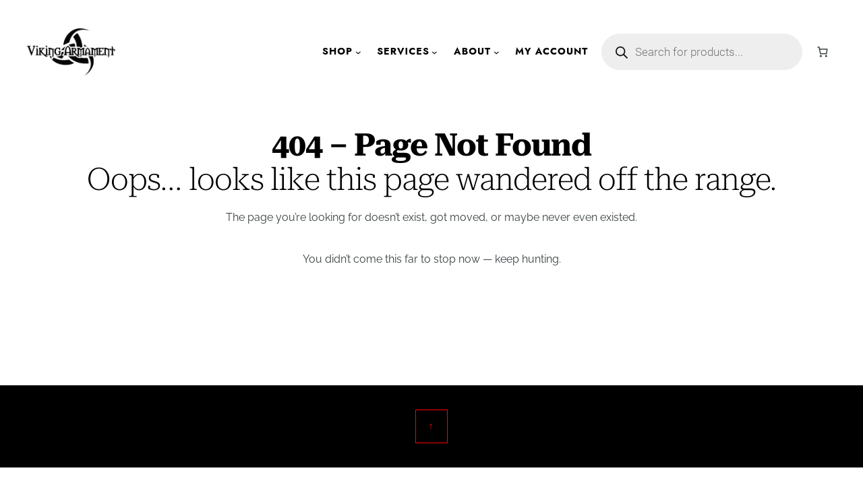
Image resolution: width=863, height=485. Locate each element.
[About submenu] (497, 52)
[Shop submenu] (358, 52)
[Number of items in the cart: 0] (822, 51)
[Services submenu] (435, 52)
